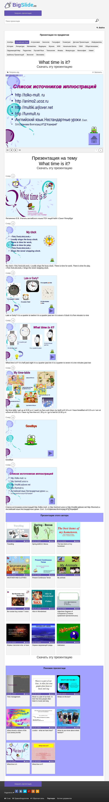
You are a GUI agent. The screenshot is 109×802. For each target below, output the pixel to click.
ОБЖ (80, 46)
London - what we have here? (42, 731)
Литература (20, 46)
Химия (90, 50)
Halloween (61, 645)
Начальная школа (69, 46)
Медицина (42, 46)
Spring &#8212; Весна (40, 544)
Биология (45, 42)
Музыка (51, 46)
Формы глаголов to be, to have (18, 645)
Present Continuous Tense (41, 578)
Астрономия (35, 42)
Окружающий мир (13, 50)
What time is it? (37, 764)
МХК (58, 46)
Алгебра (10, 42)
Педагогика (27, 50)
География (55, 42)
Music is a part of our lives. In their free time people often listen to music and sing (42, 699)
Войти (101, 28)
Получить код (13, 72)
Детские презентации (80, 42)
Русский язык (39, 50)
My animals (61, 578)
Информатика (96, 42)
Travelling (10, 544)
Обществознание (91, 46)
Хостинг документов (64, 798)
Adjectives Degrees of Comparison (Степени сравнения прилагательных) (67, 614)
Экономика (40, 55)
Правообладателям (20, 798)
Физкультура (69, 50)
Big (24, 5)
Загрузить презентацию (23, 13)
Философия (81, 50)
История (10, 46)
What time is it (12, 764)
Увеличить (97, 72)
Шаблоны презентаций (15, 55)
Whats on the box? (64, 697)
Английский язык (22, 42)
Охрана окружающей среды (42, 645)
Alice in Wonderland (39, 611)
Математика (31, 46)
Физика (59, 50)
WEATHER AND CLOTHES (16, 578)
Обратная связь (37, 798)
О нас (7, 798)
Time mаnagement (13, 697)
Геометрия (66, 42)
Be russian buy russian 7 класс (18, 611)
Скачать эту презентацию (54, 66)
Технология (50, 50)
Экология (29, 55)
